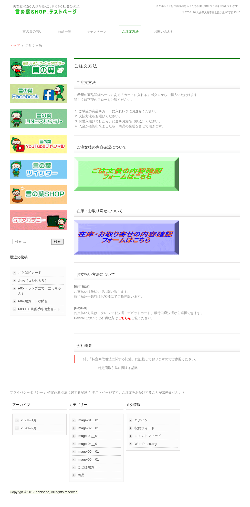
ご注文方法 (130, 31)
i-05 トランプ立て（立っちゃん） (39, 290)
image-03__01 (88, 436)
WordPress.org (145, 444)
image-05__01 (88, 451)
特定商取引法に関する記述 (118, 368)
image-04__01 (88, 444)
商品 (81, 475)
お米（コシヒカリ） (33, 280)
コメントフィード (147, 436)
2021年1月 (29, 420)
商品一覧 (64, 31)
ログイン (141, 420)
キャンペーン (97, 31)
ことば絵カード (29, 273)
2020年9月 (29, 428)
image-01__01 (88, 420)
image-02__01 (88, 428)
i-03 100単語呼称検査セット (39, 309)
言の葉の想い (33, 31)
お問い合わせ (164, 31)
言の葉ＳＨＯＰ (27, 18)
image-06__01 (88, 459)
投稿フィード (144, 428)
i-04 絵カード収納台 (33, 301)
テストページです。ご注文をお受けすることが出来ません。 (137, 392)
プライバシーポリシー (26, 392)
